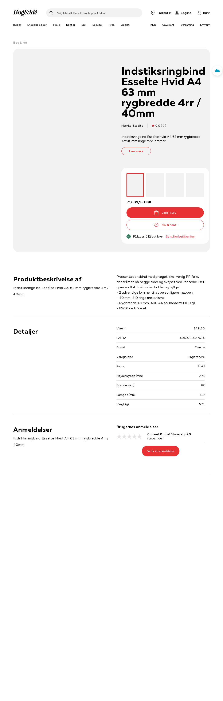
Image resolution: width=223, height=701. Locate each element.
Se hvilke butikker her (180, 236)
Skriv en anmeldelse (160, 451)
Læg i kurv (165, 212)
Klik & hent (165, 224)
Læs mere (136, 151)
